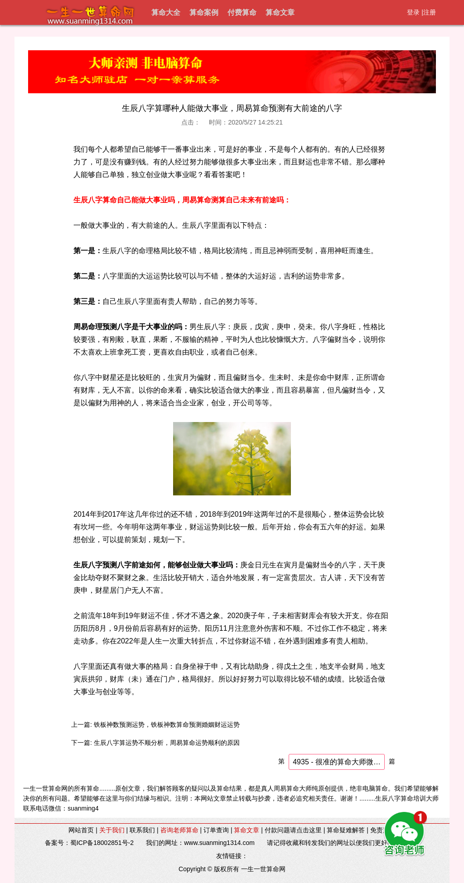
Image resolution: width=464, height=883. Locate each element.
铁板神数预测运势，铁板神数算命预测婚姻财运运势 (167, 724)
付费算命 (241, 12)
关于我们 (112, 830)
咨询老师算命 (179, 830)
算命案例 (203, 12)
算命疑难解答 (346, 830)
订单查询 (216, 830)
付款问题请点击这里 (293, 830)
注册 (429, 12)
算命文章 (280, 12)
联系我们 (142, 830)
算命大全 (165, 12)
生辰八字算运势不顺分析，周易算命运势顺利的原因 (167, 742)
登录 (413, 12)
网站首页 (81, 830)
